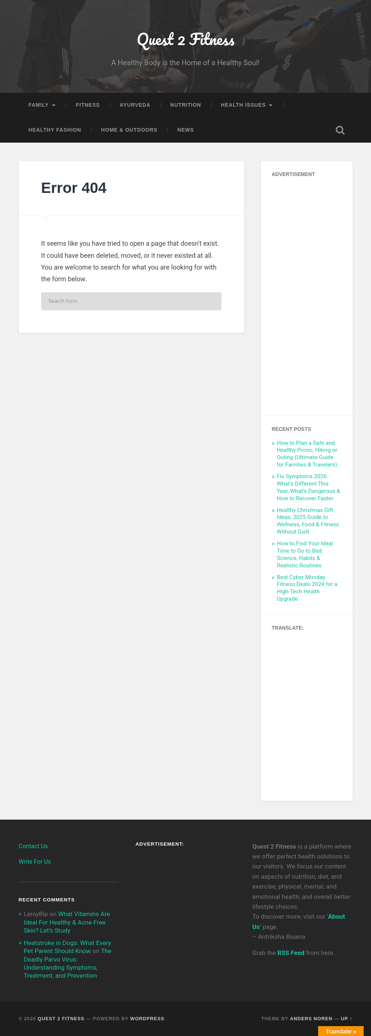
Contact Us (33, 846)
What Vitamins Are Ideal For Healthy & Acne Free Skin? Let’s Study (67, 922)
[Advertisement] (307, 294)
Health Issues (243, 105)
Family (39, 105)
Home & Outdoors (129, 130)
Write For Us (35, 861)
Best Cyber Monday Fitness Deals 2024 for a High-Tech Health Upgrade (307, 588)
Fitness (88, 105)
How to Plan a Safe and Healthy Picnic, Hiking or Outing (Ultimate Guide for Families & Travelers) (307, 454)
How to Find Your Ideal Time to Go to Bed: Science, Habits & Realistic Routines (305, 554)
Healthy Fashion (55, 130)
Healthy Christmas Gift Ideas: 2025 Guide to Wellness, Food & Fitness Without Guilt (308, 521)
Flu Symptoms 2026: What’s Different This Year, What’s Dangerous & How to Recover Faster (308, 487)
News (185, 130)
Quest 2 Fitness (185, 39)
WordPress (147, 1018)
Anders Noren (311, 1018)
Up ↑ (347, 1018)
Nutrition (185, 105)
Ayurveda (135, 105)
